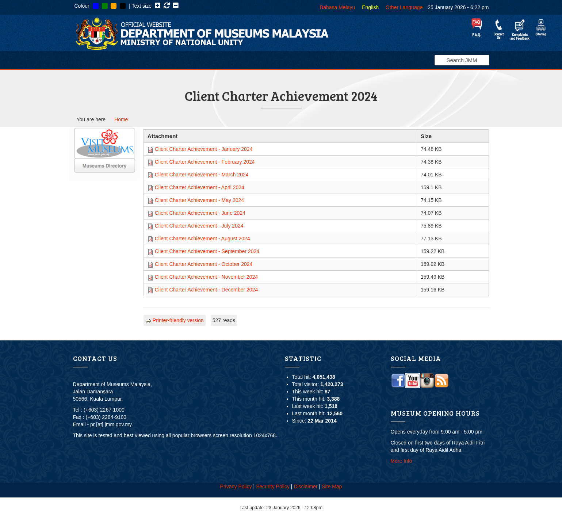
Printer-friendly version (174, 320)
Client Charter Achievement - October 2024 (204, 264)
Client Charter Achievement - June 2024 (200, 213)
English (370, 7)
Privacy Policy (236, 486)
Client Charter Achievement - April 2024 (199, 187)
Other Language (404, 7)
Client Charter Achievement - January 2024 (204, 149)
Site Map (332, 486)
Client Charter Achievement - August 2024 (202, 238)
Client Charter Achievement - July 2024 (199, 226)
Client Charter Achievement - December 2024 (206, 290)
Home (121, 119)
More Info (401, 461)
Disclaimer (305, 486)
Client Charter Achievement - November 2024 (206, 277)
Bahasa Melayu (337, 7)
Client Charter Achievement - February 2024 (205, 162)
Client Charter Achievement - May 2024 (199, 200)
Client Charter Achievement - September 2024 (207, 251)
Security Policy (273, 486)
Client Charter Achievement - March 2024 (202, 175)
